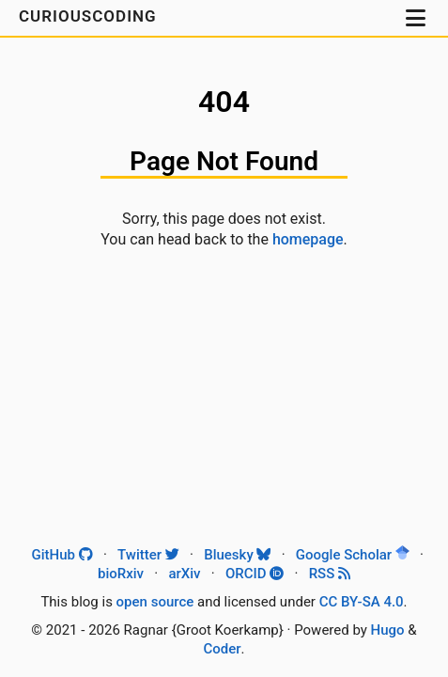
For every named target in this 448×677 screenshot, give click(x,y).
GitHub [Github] (61, 554)
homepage (308, 239)
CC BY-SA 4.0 (361, 601)
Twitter (148, 554)
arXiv (184, 573)
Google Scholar (352, 554)
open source (155, 601)
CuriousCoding (90, 16)
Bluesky (237, 554)
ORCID (254, 573)
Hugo (388, 630)
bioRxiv (121, 573)
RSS (329, 573)
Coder (221, 648)
